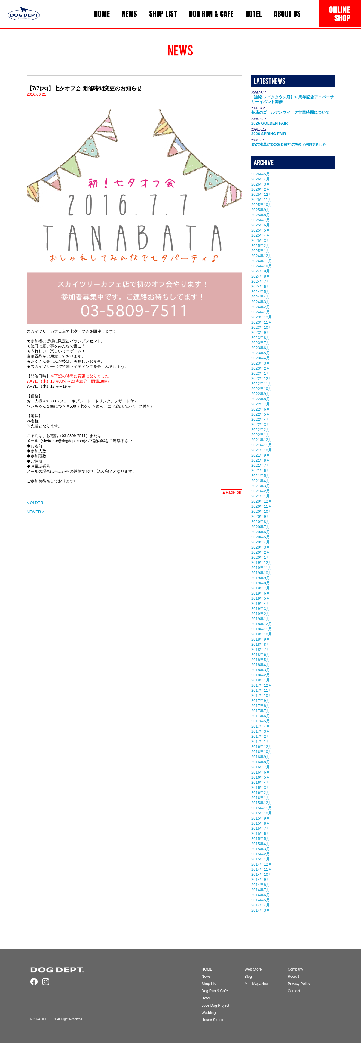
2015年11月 (261, 808)
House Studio (212, 1020)
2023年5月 (260, 353)
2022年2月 (260, 429)
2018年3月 (260, 670)
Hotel (206, 998)
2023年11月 (261, 322)
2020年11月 (261, 506)
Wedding (209, 1013)
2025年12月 (261, 194)
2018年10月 (261, 634)
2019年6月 (260, 593)
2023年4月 (260, 358)
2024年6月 (260, 286)
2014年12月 (261, 864)
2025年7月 (260, 220)
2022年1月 (260, 434)
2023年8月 (260, 337)
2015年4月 (260, 843)
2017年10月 (261, 695)
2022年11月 (261, 383)
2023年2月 (260, 368)
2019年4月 (260, 603)
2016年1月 (260, 797)
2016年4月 (260, 782)
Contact (294, 991)
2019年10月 (261, 573)
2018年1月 (260, 680)
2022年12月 (261, 378)
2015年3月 (260, 849)
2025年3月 (260, 240)
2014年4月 (260, 905)
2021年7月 (260, 465)
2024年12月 (261, 256)
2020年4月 (260, 542)
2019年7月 (260, 588)
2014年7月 (260, 890)
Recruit (293, 976)
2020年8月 (260, 521)
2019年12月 (261, 562)
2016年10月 (261, 751)
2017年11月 (261, 690)
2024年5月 (260, 291)
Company (295, 969)
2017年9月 (260, 700)
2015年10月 (261, 813)
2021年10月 (261, 450)
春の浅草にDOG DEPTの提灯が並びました (288, 144)
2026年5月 (260, 174)
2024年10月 (261, 266)
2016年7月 (260, 767)
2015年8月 (260, 823)
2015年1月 (260, 859)
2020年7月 (260, 527)
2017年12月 (261, 685)
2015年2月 (260, 854)
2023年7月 (260, 342)
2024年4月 (260, 296)
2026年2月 (260, 189)
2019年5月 (260, 598)
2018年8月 (260, 644)
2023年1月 (260, 373)
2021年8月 (260, 460)
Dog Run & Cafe (215, 991)
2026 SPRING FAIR (268, 133)
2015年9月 (260, 818)
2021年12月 (261, 440)
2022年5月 (260, 414)
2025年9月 (260, 210)
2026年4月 (260, 179)
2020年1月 (260, 557)
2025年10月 (261, 204)
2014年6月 (260, 895)
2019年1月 (260, 619)
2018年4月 (260, 665)
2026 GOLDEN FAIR (269, 123)
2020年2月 (260, 552)
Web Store (253, 969)
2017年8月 (260, 705)
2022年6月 (260, 409)
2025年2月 (260, 245)
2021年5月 (260, 475)
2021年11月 (261, 445)
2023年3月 (260, 363)
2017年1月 (260, 741)
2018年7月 (260, 649)
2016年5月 (260, 777)
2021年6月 (260, 470)
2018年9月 (260, 639)
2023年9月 (260, 332)
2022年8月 (260, 399)
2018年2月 (260, 675)
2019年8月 (260, 583)
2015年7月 (260, 828)
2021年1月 (260, 496)
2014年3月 (260, 910)
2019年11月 (261, 567)
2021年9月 (260, 455)
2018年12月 (261, 624)
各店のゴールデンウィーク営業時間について (290, 112)
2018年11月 (261, 629)
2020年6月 (260, 532)
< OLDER (35, 502)
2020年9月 (260, 516)
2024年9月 (260, 271)
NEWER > (35, 511)
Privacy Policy (299, 984)
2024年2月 (260, 307)
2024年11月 (261, 261)
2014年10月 (261, 874)
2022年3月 (260, 424)
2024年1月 (260, 312)
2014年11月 (261, 869)
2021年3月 (260, 486)
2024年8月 (260, 276)
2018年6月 (260, 654)
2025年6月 (260, 225)
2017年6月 (260, 716)
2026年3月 (260, 184)
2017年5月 (260, 721)
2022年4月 (260, 419)
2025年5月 (260, 230)
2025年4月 (260, 235)
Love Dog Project (215, 1005)
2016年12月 (261, 746)
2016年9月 (260, 757)
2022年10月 (261, 388)
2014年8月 (260, 884)
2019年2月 (260, 613)
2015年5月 (260, 838)
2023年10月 (261, 327)
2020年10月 (261, 511)
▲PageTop (231, 492)
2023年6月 (260, 348)
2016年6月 (260, 772)
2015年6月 (260, 833)
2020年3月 (260, 547)
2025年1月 (260, 250)
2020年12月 (261, 501)
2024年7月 (260, 281)
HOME (207, 969)
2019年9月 (260, 578)
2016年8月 (260, 762)
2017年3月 (260, 731)
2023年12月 (261, 317)
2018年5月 (260, 659)
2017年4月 (260, 726)
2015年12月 (261, 803)
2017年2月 (260, 736)
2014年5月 (260, 900)
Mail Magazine (256, 984)
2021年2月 (260, 491)
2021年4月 (260, 480)
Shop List (209, 984)
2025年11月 (261, 199)
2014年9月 (260, 879)
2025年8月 (260, 215)
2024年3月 (260, 302)
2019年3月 (260, 608)
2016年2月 (260, 792)
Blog (248, 976)
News (206, 976)
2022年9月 (260, 394)
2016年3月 (260, 787)
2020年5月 (260, 537)
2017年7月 (260, 711)
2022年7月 (260, 404)
